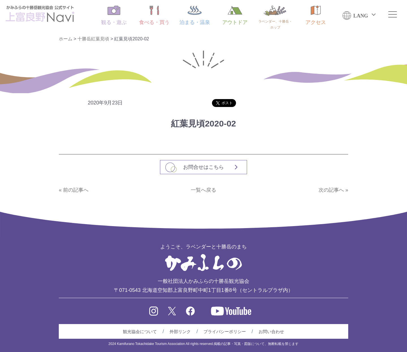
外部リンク (180, 331)
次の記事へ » (333, 190)
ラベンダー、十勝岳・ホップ (275, 17)
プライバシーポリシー (225, 331)
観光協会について (140, 331)
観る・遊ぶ (114, 15)
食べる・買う (154, 15)
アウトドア (235, 15)
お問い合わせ (271, 331)
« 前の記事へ (73, 190)
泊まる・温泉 (194, 15)
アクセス (316, 15)
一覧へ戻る (203, 190)
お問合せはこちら (203, 167)
